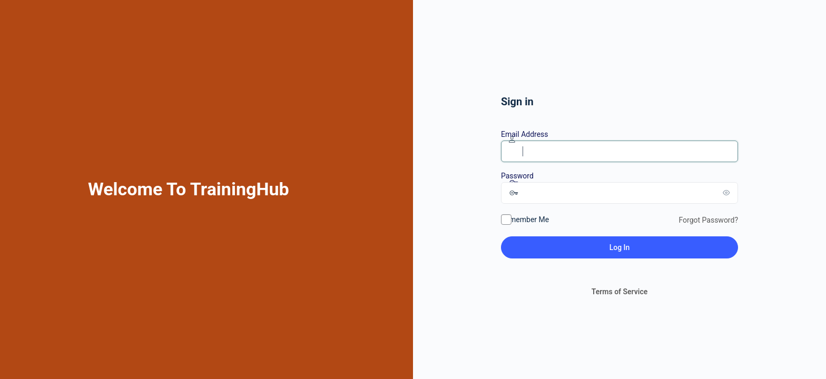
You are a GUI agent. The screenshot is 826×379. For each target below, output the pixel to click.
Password (517, 176)
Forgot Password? (708, 220)
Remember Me (525, 219)
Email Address (524, 134)
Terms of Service (619, 291)
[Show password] (727, 192)
